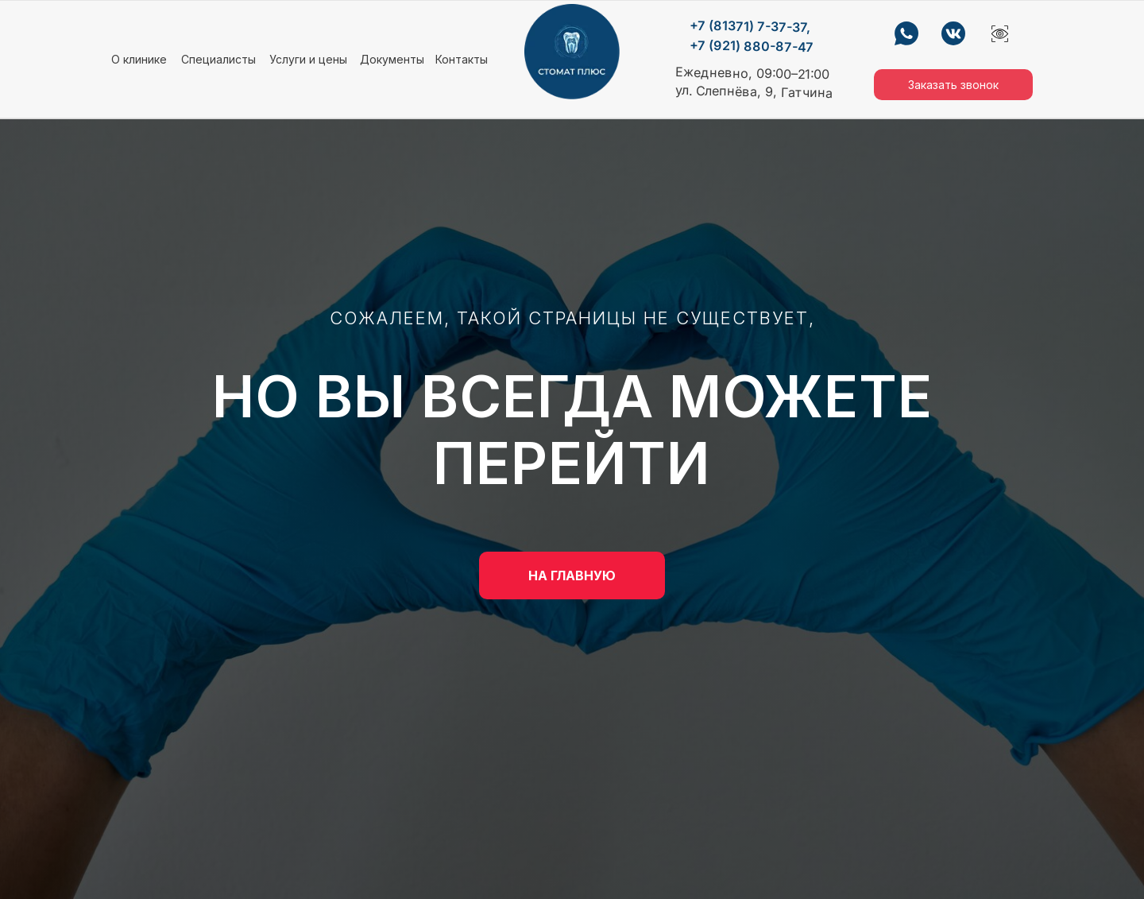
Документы (392, 59)
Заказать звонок (953, 84)
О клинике (139, 59)
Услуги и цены (308, 59)
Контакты (461, 59)
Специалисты (218, 59)
